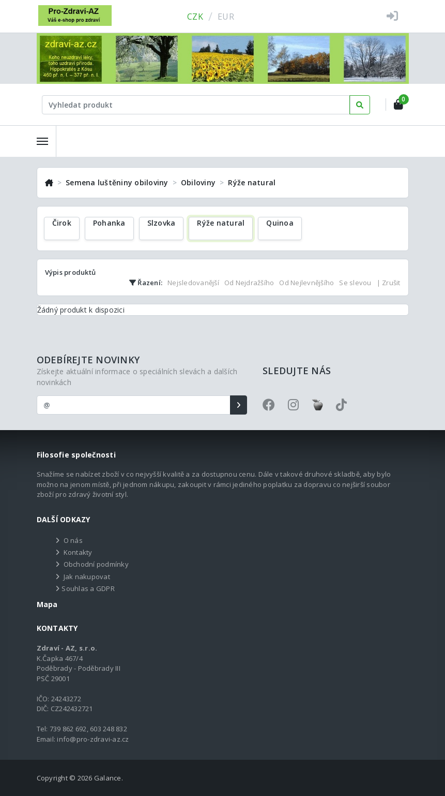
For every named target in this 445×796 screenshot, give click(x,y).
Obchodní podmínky (96, 564)
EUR (226, 16)
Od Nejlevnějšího (306, 282)
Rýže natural (251, 182)
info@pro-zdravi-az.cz (93, 739)
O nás (73, 540)
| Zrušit (389, 282)
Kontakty (78, 552)
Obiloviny (198, 182)
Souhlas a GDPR (88, 588)
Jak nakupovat (87, 576)
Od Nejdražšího (249, 282)
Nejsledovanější (193, 282)
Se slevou (355, 282)
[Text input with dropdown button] (196, 104)
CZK (195, 16)
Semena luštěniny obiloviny (117, 182)
